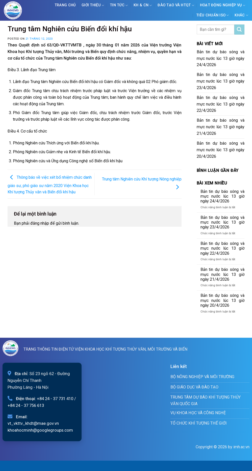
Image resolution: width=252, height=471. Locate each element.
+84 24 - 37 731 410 (55, 398)
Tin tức (119, 5)
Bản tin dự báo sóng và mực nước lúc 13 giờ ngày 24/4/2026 (221, 58)
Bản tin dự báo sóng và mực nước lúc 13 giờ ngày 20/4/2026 (221, 150)
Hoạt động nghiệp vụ (222, 5)
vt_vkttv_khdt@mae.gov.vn (33, 423)
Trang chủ (65, 5)
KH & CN (143, 5)
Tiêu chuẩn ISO (212, 15)
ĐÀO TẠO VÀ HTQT (176, 5)
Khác (241, 15)
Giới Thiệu (93, 5)
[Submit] (239, 29)
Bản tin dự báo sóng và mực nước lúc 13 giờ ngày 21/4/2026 (221, 127)
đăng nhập (39, 223)
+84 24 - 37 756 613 (26, 405)
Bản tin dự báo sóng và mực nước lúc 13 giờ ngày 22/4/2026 (221, 104)
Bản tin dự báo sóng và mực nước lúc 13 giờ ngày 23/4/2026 (221, 81)
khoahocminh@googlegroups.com (40, 430)
